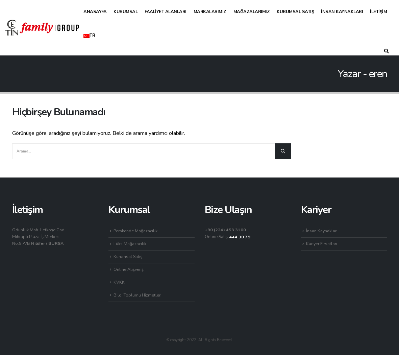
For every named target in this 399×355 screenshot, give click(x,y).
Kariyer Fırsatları (321, 243)
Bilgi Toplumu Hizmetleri (137, 295)
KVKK (119, 282)
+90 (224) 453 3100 (225, 230)
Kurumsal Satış (295, 12)
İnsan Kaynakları (342, 12)
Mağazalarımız (251, 12)
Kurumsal (126, 12)
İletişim (378, 12)
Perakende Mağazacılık (135, 231)
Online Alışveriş (129, 269)
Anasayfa (94, 12)
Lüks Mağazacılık (130, 243)
